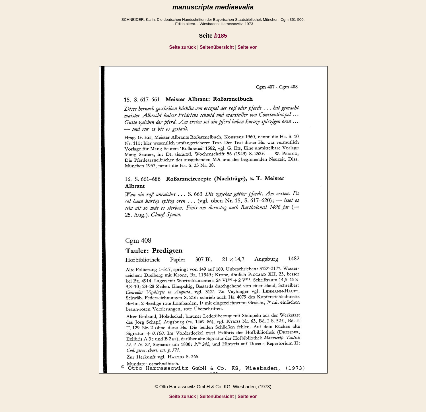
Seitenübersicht (217, 47)
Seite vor (247, 47)
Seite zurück (182, 47)
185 (220, 36)
